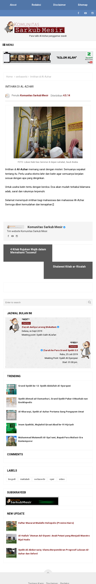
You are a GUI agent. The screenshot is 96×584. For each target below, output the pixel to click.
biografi (12, 462)
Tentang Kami (36, 566)
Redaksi (64, 566)
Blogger (69, 570)
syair (52, 462)
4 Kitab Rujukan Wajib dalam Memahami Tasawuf (27, 251)
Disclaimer (52, 566)
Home (9, 76)
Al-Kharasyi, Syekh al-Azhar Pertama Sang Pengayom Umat (51, 394)
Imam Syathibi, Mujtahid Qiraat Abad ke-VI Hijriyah (46, 407)
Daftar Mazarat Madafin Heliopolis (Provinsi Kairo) (46, 505)
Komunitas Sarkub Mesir (45, 227)
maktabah (24, 462)
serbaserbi (21, 76)
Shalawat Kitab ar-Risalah (69, 249)
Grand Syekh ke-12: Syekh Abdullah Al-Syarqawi (44, 368)
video (62, 462)
